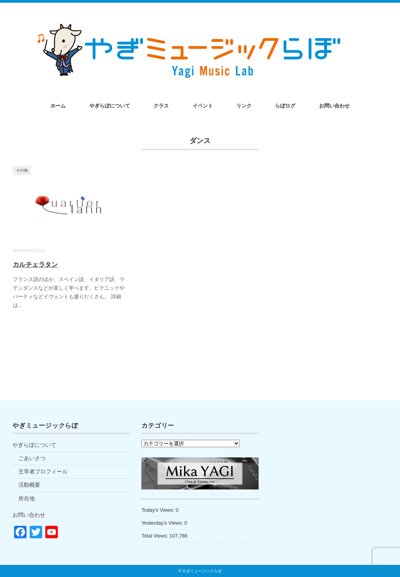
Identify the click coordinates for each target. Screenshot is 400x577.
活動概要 (29, 485)
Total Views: (155, 536)
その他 (22, 170)
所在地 (26, 498)
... (20, 305)
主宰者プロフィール (43, 471)
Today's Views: (158, 510)
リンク (244, 106)
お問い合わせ (334, 106)
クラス (161, 106)
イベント (203, 106)
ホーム (58, 106)
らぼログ (285, 106)
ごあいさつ (32, 458)
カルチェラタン (35, 264)
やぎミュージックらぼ (201, 571)
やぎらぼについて (109, 106)
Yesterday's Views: (162, 523)
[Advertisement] (329, 489)
